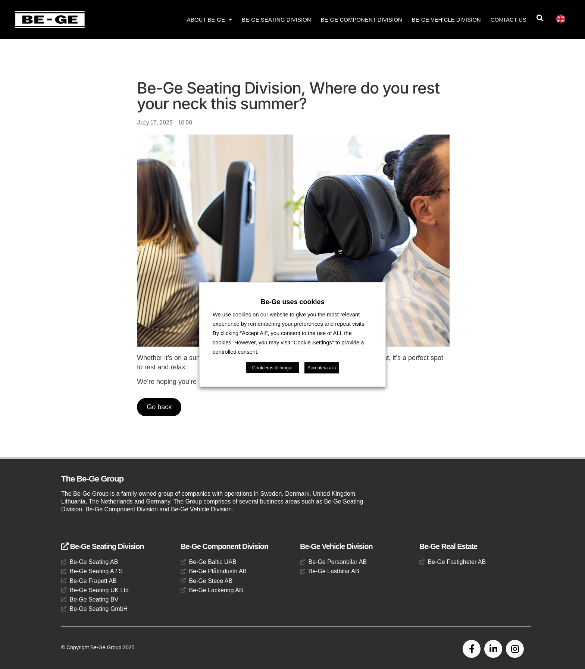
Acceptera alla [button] (321, 367)
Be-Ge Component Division (361, 19)
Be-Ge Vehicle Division (446, 19)
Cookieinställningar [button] (272, 367)
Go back (159, 407)
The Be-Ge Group (92, 478)
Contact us (508, 19)
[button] (540, 18)
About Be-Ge (209, 19)
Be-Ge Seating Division (276, 19)
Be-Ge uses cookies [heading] (292, 302)
